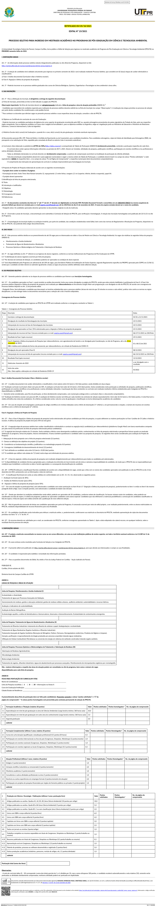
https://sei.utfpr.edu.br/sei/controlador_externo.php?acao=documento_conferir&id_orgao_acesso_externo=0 (108, 890)
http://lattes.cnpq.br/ (53, 146)
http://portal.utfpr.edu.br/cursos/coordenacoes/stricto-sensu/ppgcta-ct (27, 66)
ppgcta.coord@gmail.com (49, 205)
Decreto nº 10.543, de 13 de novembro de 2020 (56, 883)
